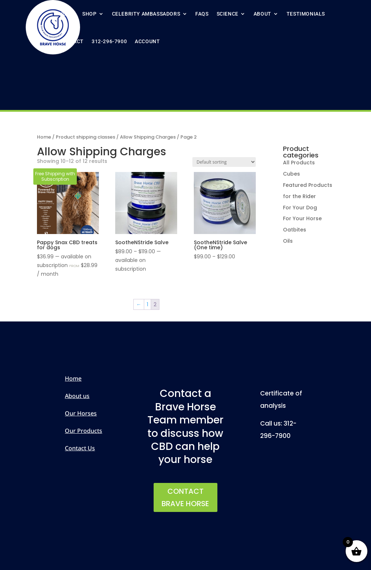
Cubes (291, 173)
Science (227, 14)
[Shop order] (224, 162)
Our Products (83, 431)
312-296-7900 (109, 41)
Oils (288, 241)
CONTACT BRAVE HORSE (185, 497)
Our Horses (81, 413)
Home (66, 14)
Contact (71, 41)
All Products (299, 162)
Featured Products (307, 185)
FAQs (201, 14)
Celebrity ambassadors (146, 14)
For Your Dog (300, 207)
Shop (89, 14)
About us (77, 396)
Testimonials (306, 14)
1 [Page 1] (147, 304)
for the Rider (299, 196)
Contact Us (80, 448)
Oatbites (294, 229)
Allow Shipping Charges (148, 137)
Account (147, 41)
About (262, 14)
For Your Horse (302, 218)
